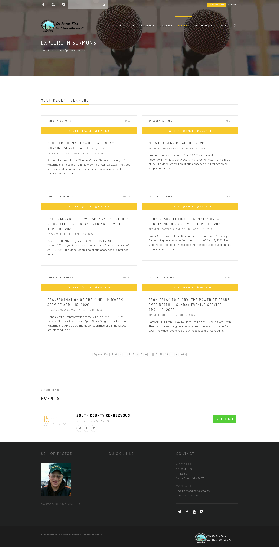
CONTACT (233, 5)
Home (111, 25)
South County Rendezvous (103, 415)
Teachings (66, 196)
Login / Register (216, 5)
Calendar (166, 25)
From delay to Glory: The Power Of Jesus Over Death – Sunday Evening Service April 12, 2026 (189, 305)
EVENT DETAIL (224, 419)
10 (155, 354)
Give (223, 25)
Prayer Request (205, 25)
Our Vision (127, 25)
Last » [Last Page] (183, 354)
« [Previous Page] (120, 354)
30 (166, 354)
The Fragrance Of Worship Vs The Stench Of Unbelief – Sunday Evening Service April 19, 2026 (88, 224)
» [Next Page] (176, 354)
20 (161, 354)
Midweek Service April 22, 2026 (179, 143)
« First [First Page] (114, 354)
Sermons (183, 25)
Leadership (147, 25)
